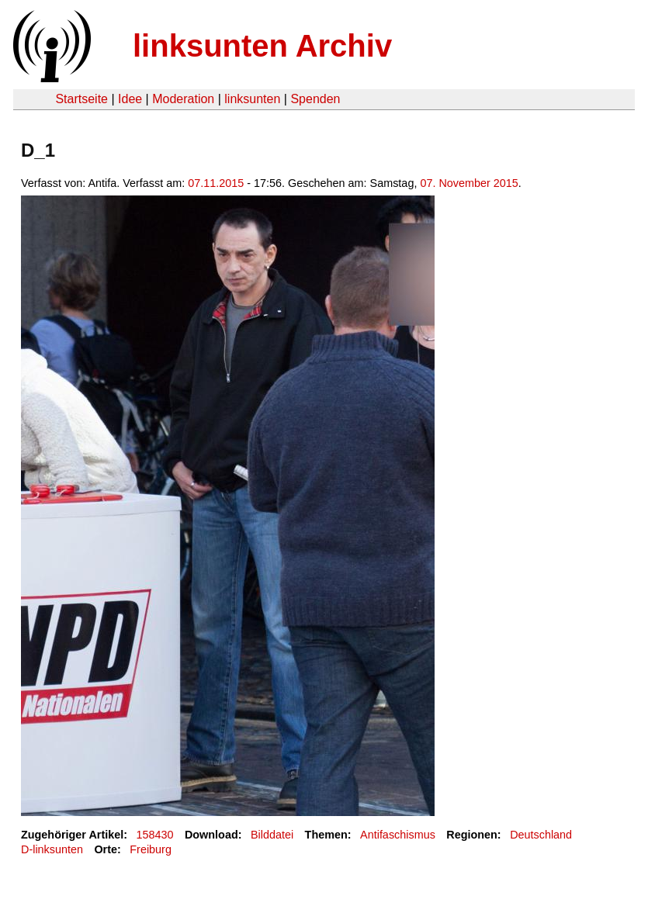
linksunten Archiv (262, 46)
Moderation (183, 98)
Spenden (315, 98)
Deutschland (541, 834)
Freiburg (151, 849)
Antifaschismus (397, 834)
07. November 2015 (469, 183)
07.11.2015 (216, 183)
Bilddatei (272, 834)
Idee (130, 98)
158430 (155, 834)
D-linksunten (52, 849)
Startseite (81, 98)
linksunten (252, 98)
